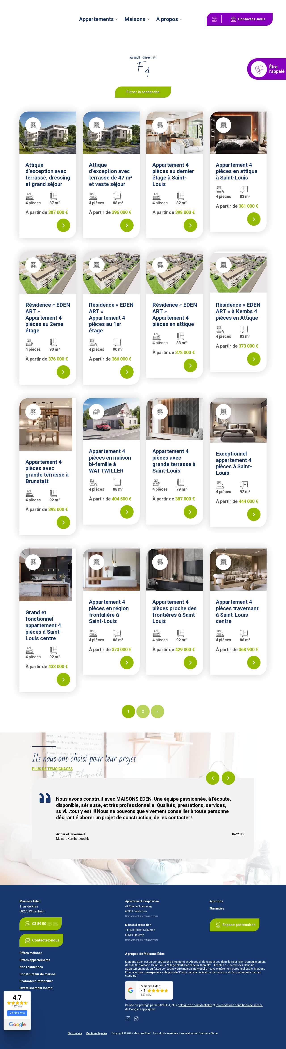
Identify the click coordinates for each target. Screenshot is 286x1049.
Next (228, 778)
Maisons (134, 19)
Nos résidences (31, 967)
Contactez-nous (247, 19)
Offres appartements (34, 960)
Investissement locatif (36, 988)
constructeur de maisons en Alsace (175, 961)
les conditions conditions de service (239, 1005)
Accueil (135, 57)
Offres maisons (30, 953)
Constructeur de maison (37, 974)
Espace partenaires (235, 925)
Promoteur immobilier (36, 981)
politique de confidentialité (195, 1005)
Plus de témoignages (52, 769)
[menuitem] (99, 19)
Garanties (217, 908)
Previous (212, 778)
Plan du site (75, 1033)
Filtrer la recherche (143, 92)
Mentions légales (96, 1033)
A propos (167, 19)
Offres (146, 57)
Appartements (96, 19)
